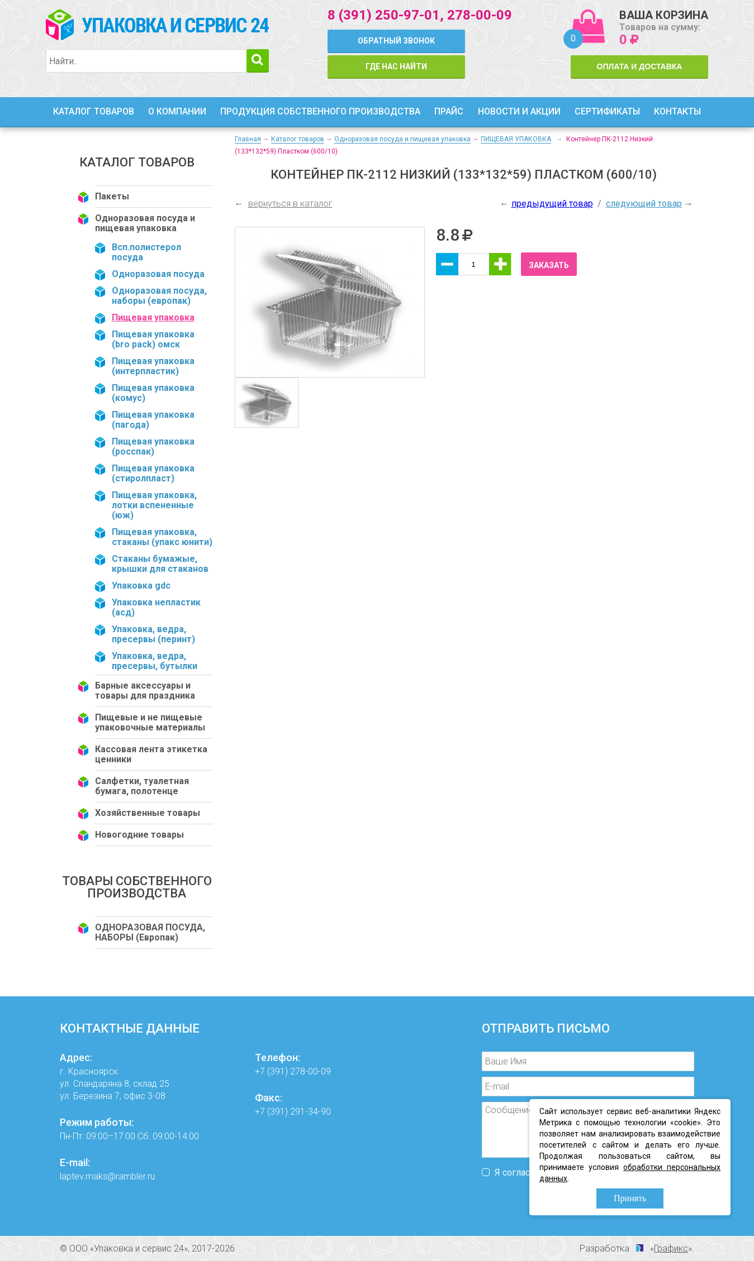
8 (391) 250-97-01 (384, 15)
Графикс (671, 1248)
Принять (630, 1198)
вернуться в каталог (290, 203)
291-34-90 (310, 1111)
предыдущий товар (552, 203)
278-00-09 (479, 15)
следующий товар (644, 203)
